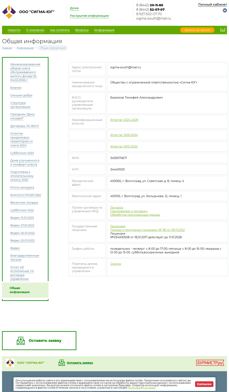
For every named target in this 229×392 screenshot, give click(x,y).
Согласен (204, 384)
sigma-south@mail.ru (153, 18)
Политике (134, 387)
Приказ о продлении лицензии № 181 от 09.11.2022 (147, 230)
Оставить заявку (80, 362)
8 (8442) (149, 5)
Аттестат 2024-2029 (124, 120)
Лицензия (117, 226)
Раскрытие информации (89, 16)
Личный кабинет (212, 4)
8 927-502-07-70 (149, 14)
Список (115, 264)
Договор (116, 207)
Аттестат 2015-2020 (124, 146)
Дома (74, 8)
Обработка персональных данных (135, 215)
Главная (7, 47)
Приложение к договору (129, 211)
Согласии (149, 387)
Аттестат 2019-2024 (124, 135)
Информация (25, 47)
